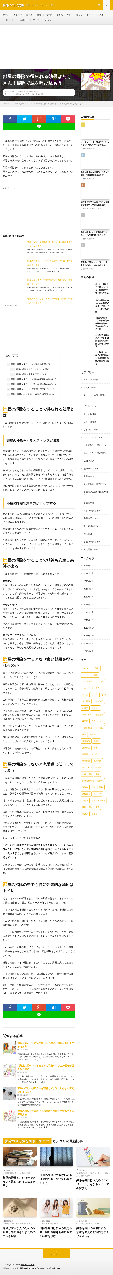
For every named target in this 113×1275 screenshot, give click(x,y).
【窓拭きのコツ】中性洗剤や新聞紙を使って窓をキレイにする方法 (102, 323)
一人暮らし (23, 20)
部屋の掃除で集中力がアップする (28, 374)
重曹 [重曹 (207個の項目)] (97, 802)
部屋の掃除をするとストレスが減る (29, 369)
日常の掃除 (30, 94)
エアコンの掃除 (91, 379)
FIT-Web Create (28, 1268)
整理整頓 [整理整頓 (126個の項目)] (86, 756)
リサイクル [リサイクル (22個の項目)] (87, 709)
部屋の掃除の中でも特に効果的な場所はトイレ (30, 394)
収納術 (8, 1223)
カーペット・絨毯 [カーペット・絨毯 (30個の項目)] (90, 670)
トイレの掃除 (90, 413)
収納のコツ (89, 459)
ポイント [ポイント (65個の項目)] (95, 703)
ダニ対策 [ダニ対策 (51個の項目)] (86, 696)
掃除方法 (15, 1223)
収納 (69, 14)
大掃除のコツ (88, 269)
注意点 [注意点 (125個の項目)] (85, 782)
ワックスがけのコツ (93, 436)
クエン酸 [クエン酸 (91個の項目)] (99, 676)
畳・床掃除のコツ (92, 523)
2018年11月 (89, 623)
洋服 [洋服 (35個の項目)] (93, 782)
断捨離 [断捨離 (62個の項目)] (98, 762)
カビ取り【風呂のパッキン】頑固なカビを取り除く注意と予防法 (102, 341)
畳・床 (29, 14)
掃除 (12, 1173)
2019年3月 (89, 593)
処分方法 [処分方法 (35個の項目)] (99, 709)
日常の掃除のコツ (90, 148)
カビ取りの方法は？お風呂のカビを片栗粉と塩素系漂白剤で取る (102, 358)
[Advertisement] (56, 46)
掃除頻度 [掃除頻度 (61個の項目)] (86, 742)
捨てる (79, 14)
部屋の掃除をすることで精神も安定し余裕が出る (31, 379)
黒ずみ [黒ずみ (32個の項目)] (94, 809)
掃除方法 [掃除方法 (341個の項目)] (86, 736)
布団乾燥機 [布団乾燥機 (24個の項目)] (87, 723)
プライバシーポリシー (43, 20)
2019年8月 (89, 562)
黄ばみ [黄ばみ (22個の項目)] (85, 809)
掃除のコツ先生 (28, 1265)
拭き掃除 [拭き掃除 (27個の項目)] (99, 723)
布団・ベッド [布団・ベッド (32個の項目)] (97, 716)
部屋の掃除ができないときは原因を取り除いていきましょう (56, 1179)
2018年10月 (89, 631)
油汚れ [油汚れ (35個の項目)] (100, 775)
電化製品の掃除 (91, 546)
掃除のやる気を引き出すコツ (30, 91)
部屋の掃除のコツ (92, 538)
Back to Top (56, 1254)
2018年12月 (89, 616)
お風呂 (100, 14)
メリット (10, 94)
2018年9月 (89, 638)
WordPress (54, 1268)
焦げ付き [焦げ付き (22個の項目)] (97, 789)
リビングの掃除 (91, 428)
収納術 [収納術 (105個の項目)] (85, 716)
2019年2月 (89, 600)
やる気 (59, 14)
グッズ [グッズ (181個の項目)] (85, 690)
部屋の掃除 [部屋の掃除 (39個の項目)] (87, 802)
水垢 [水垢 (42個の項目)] (97, 769)
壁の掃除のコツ (91, 467)
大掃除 (49, 14)
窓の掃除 (88, 531)
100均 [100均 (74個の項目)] (85, 663)
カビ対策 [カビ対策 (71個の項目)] (95, 663)
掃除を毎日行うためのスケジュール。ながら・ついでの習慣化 (92, 1184)
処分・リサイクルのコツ (95, 451)
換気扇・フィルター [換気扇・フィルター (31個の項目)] (90, 749)
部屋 (39, 14)
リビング (9, 20)
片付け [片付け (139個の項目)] (85, 795)
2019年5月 (89, 585)
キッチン (18, 14)
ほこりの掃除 (90, 421)
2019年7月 (89, 570)
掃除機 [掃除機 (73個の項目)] (96, 736)
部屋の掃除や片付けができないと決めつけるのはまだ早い (19, 1181)
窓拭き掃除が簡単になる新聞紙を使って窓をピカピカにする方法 (102, 306)
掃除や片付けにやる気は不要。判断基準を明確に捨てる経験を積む (56, 1232)
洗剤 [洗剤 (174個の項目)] (101, 782)
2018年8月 (89, 646)
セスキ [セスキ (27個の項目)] (104, 690)
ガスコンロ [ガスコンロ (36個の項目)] (87, 676)
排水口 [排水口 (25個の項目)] (96, 742)
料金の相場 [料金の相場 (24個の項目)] (87, 762)
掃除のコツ (19, 94)
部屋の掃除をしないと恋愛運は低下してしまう (30, 389)
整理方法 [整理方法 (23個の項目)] (97, 756)
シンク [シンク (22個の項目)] (94, 690)
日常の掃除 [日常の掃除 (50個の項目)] (87, 769)
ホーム (6, 14)
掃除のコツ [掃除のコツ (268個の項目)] (94, 729)
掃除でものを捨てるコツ (93, 209)
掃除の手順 (89, 500)
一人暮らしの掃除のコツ (95, 444)
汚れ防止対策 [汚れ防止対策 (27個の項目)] (88, 775)
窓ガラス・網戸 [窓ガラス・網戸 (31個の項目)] (98, 795)
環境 (23, 1173)
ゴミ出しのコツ (91, 405)
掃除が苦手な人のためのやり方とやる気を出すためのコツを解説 (19, 1232)
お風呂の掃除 (90, 387)
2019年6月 (89, 577)
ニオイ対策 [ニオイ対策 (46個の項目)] (98, 696)
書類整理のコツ (91, 515)
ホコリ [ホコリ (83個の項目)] (85, 703)
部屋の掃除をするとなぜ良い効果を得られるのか (31, 384)
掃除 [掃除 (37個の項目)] (84, 729)
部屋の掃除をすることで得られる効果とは (28, 364)
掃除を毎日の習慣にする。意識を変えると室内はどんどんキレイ (92, 1232)
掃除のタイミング (96, 1173)
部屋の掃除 (40, 94)
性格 (7, 1173)
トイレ (90, 14)
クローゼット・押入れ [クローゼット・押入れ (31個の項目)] (91, 683)
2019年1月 (89, 608)
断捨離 (23, 1223)
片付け (17, 1173)
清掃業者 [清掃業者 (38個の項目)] (86, 789)
